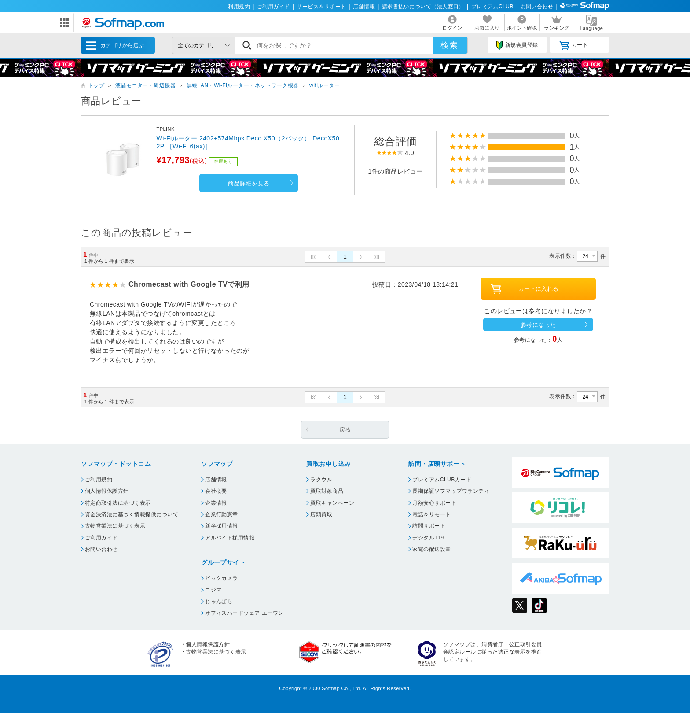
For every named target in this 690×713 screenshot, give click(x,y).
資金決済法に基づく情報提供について (131, 514)
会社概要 (216, 491)
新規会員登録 (517, 45)
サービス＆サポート (321, 7)
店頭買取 (321, 514)
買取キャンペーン (332, 503)
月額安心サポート (434, 503)
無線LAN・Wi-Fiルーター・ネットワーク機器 (243, 85)
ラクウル (321, 480)
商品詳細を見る (248, 183)
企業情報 (216, 503)
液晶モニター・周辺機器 (145, 85)
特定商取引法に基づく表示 (118, 503)
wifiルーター (324, 85)
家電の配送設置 (431, 549)
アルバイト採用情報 (229, 538)
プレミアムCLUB (492, 7)
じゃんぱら (218, 601)
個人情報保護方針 (107, 491)
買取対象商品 (326, 491)
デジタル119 (428, 538)
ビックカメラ (221, 578)
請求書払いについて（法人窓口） (423, 7)
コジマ (213, 590)
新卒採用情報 (221, 526)
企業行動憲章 (221, 514)
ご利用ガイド (273, 7)
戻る (345, 429)
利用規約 (239, 7)
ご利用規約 (98, 480)
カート (573, 45)
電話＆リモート (431, 514)
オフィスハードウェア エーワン (244, 613)
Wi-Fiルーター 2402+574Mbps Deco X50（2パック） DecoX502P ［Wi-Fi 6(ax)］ (247, 142)
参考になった (538, 324)
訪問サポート (428, 526)
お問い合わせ (537, 7)
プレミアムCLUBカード (441, 480)
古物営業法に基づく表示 (115, 526)
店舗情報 (364, 7)
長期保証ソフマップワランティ (450, 491)
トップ (96, 85)
